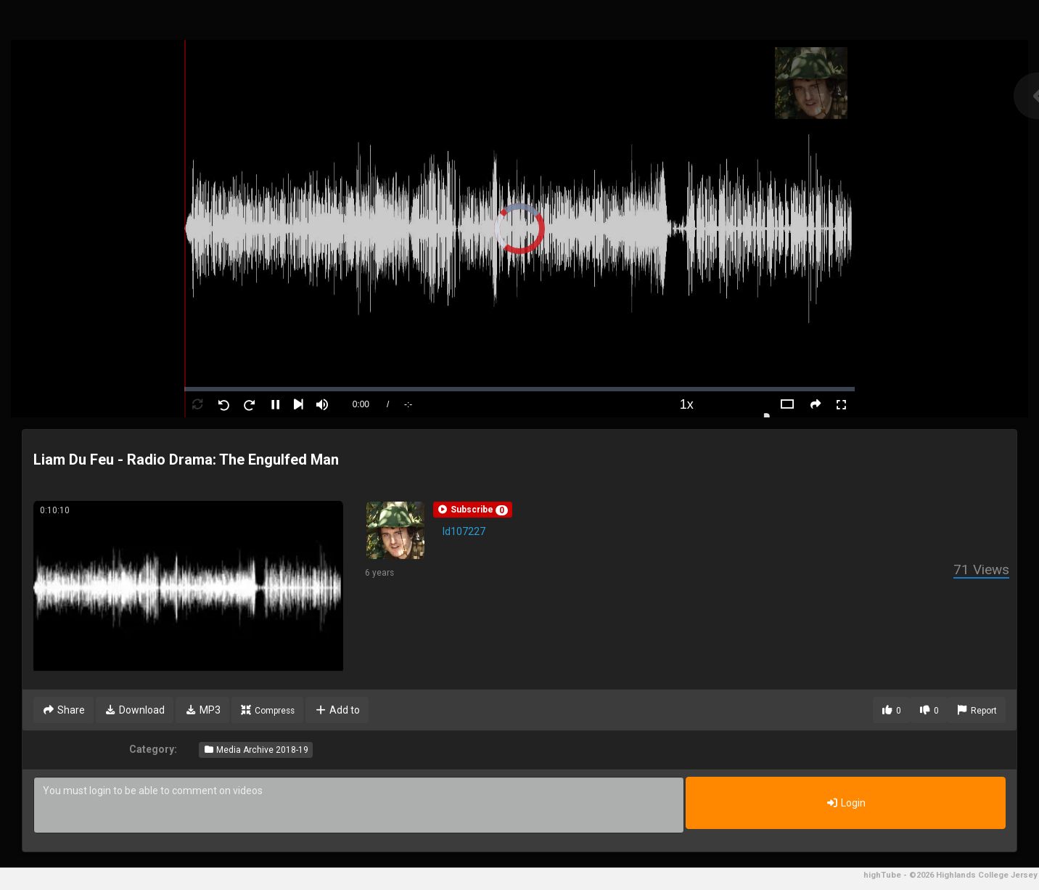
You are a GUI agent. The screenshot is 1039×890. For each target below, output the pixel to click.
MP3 (202, 710)
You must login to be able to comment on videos (358, 805)
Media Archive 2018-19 (255, 750)
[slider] (519, 389)
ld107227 (464, 531)
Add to (337, 710)
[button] (472, 510)
